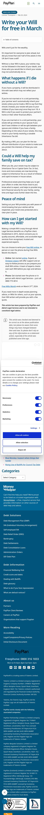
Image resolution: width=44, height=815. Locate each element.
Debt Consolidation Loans (14, 547)
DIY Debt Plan (9, 556)
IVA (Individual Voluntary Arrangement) (20, 525)
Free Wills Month (9, 286)
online (24, 258)
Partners (7, 606)
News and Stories (9, 12)
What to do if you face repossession (19, 588)
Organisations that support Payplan (19, 619)
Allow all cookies (22, 435)
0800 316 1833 (30, 659)
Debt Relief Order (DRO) (14, 534)
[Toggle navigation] (39, 3)
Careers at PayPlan (11, 615)
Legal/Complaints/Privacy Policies (18, 637)
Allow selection (22, 442)
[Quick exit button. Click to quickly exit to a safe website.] (28, 3)
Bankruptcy (8, 538)
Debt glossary (9, 583)
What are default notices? (14, 592)
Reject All (22, 450)
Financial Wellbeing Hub (14, 570)
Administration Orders (13, 552)
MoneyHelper (9, 500)
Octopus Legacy (12, 261)
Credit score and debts (13, 574)
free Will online (32, 247)
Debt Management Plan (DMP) (16, 521)
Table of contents (11, 40)
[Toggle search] (34, 3)
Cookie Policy (11, 385)
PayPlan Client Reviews (13, 610)
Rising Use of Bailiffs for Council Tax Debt (22, 464)
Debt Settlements (11, 543)
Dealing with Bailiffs (12, 579)
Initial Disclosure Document (15, 642)
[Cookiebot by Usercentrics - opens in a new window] (31, 363)
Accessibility (9, 633)
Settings (34, 428)
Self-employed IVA (11, 529)
